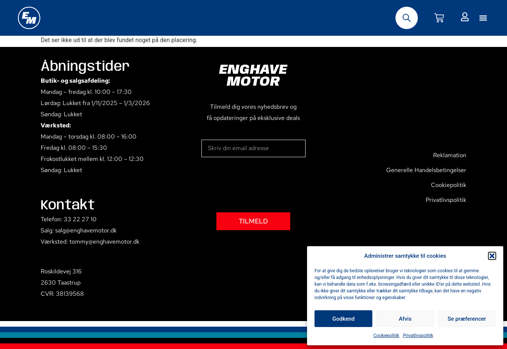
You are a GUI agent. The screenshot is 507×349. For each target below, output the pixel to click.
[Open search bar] (406, 18)
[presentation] (258, 184)
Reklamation (449, 155)
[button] (492, 256)
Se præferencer (467, 318)
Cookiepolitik (386, 335)
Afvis (405, 318)
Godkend (343, 318)
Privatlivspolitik (418, 335)
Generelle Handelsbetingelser (426, 170)
